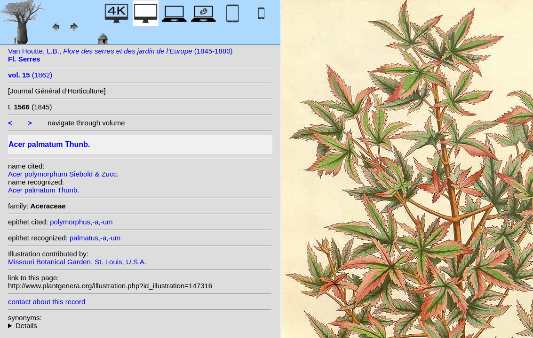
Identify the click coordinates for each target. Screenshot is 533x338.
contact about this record (46, 302)
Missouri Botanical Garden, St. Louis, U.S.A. (77, 262)
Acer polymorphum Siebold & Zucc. (63, 174)
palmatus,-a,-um (95, 238)
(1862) (30, 75)
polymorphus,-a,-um (81, 222)
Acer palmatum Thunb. (43, 190)
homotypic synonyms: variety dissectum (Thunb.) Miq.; (139, 326)
